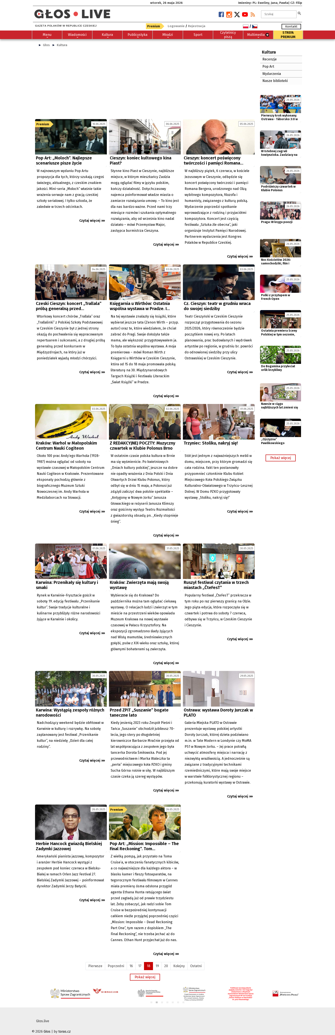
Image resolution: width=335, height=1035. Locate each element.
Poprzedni (116, 960)
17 (139, 960)
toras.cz (64, 1025)
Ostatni (196, 960)
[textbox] (279, 14)
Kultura (62, 45)
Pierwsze (95, 960)
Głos (46, 45)
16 (131, 960)
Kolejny (179, 960)
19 (157, 960)
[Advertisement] (145, 85)
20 (166, 960)
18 (148, 960)
